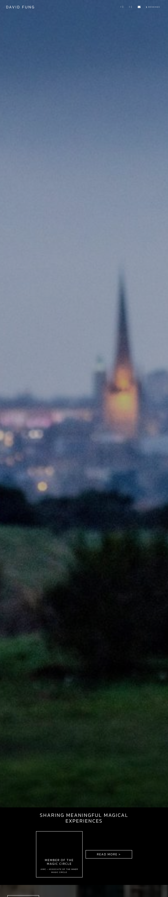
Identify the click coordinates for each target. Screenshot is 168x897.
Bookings (152, 7)
